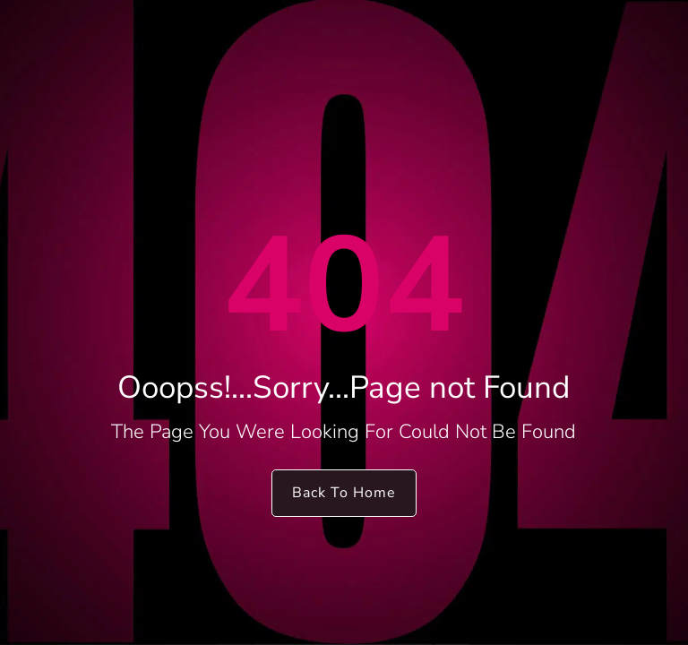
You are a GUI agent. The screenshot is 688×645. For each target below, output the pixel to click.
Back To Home (344, 493)
